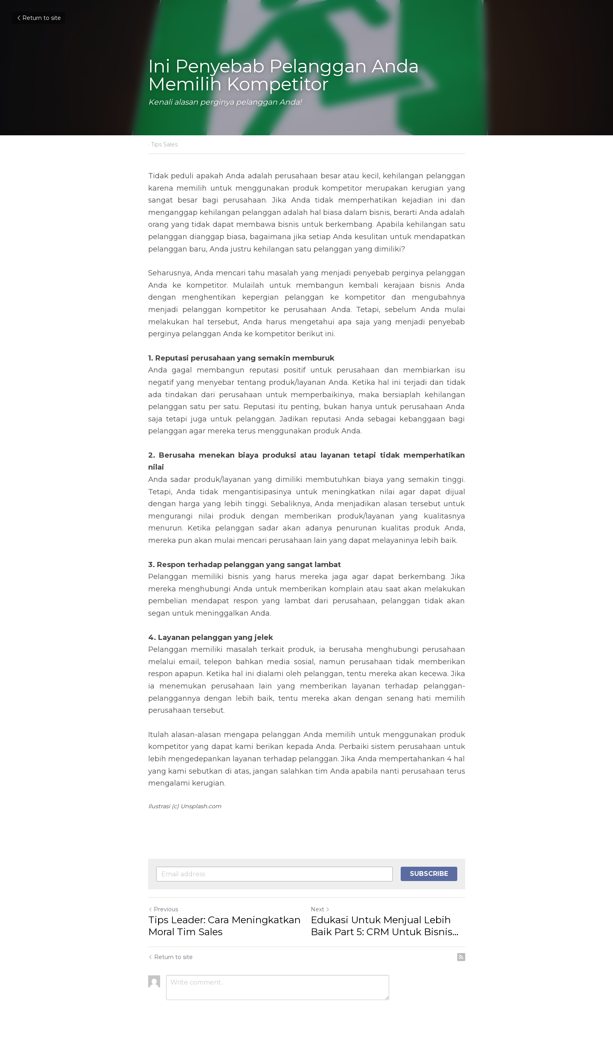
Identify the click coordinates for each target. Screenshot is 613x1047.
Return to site (38, 17)
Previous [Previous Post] (163, 909)
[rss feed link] (461, 957)
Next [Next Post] (320, 909)
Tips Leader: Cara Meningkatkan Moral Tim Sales (224, 926)
